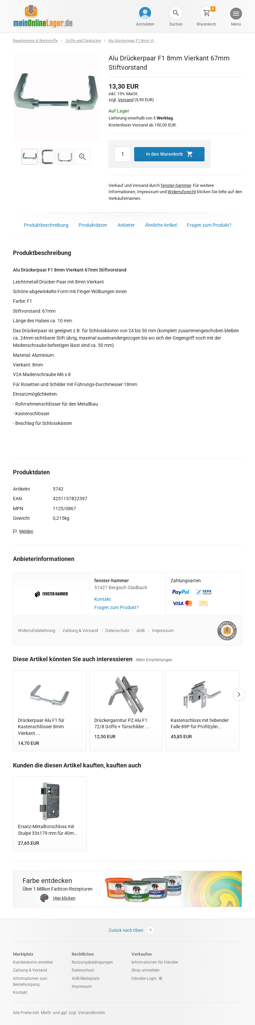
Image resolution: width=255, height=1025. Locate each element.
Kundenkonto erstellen (33, 962)
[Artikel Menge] (123, 154)
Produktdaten (93, 225)
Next (239, 694)
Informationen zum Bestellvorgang (30, 981)
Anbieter (126, 225)
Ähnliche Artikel (161, 225)
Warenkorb (206, 24)
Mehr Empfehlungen (154, 660)
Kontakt (102, 599)
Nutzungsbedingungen (92, 962)
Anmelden (145, 24)
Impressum (163, 630)
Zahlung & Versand (80, 630)
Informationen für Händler (154, 962)
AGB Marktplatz (86, 978)
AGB (140, 630)
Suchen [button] (176, 24)
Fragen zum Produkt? (209, 225)
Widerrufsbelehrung (36, 630)
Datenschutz (117, 630)
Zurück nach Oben (132, 930)
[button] (176, 13)
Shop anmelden (145, 970)
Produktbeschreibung (46, 225)
